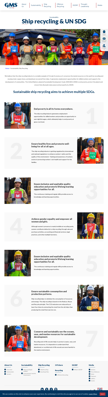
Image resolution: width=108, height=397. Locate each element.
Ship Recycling (44, 365)
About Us (8, 365)
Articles (93, 369)
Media (91, 365)
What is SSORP (78, 369)
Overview (9, 369)
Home (7, 68)
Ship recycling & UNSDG (27, 370)
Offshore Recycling (62, 375)
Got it (102, 394)
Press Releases (95, 372)
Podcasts (93, 376)
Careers (9, 374)
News (92, 374)
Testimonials (10, 372)
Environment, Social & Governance (29, 374)
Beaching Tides (44, 372)
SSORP (75, 365)
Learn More (93, 394)
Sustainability (26, 365)
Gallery (93, 378)
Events (93, 381)
